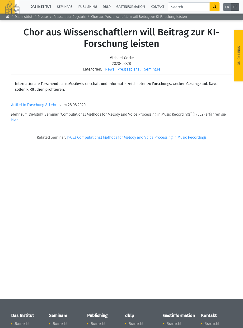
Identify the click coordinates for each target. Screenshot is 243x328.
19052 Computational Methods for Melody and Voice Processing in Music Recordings (136, 137)
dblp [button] (107, 7)
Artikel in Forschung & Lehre (35, 105)
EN (227, 7)
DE (235, 7)
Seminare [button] (65, 7)
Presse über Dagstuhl (69, 17)
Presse (43, 17)
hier (14, 120)
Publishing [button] (87, 7)
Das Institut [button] (40, 7)
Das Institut (23, 17)
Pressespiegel (129, 69)
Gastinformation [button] (130, 7)
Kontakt (157, 7)
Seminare (152, 69)
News (109, 69)
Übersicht (21, 323)
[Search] (189, 6)
